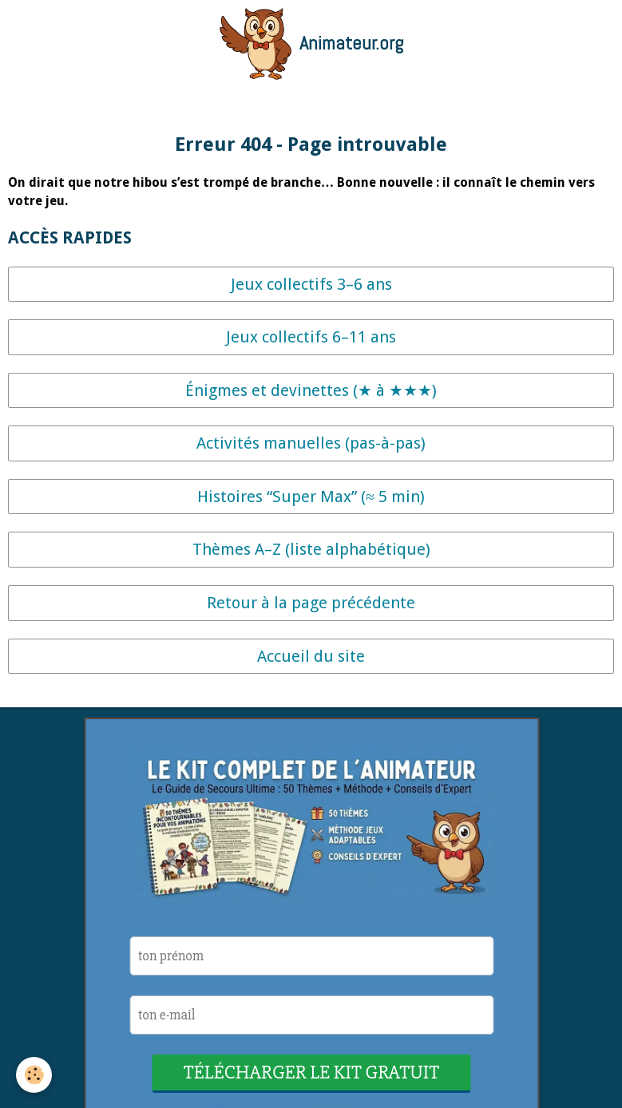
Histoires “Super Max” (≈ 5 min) (311, 496)
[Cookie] (34, 1075)
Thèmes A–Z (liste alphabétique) (311, 549)
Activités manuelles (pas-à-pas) (311, 443)
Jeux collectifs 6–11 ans (311, 336)
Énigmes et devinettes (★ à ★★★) (311, 390)
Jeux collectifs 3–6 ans (311, 284)
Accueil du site (311, 656)
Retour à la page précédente (311, 602)
